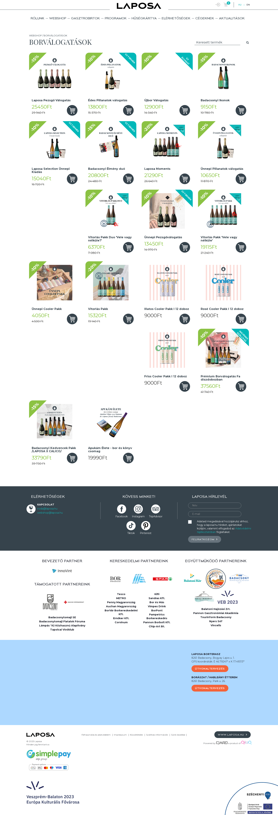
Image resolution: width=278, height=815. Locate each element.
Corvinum (121, 622)
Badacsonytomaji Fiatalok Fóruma (62, 621)
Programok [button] (116, 18)
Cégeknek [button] (204, 18)
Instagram (138, 516)
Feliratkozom (205, 539)
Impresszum (120, 734)
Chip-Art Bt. (157, 626)
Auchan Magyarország (121, 606)
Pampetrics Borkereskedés (156, 616)
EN (248, 5)
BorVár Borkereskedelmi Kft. (121, 612)
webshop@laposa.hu (50, 512)
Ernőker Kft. (121, 618)
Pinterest (145, 533)
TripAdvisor (155, 516)
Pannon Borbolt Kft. (156, 622)
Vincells (216, 625)
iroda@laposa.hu (47, 508)
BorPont (157, 610)
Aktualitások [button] (232, 18)
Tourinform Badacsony (215, 617)
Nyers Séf (215, 621)
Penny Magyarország (121, 602)
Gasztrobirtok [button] (85, 18)
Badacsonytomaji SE (62, 617)
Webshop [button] (57, 18)
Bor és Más (156, 602)
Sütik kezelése (178, 734)
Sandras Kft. (157, 598)
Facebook (121, 516)
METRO (121, 598)
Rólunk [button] (37, 18)
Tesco (121, 594)
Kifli (156, 594)
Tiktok (131, 533)
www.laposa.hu (232, 734)
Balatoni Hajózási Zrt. (215, 609)
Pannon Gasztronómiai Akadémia (215, 613)
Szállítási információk (157, 734)
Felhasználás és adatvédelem (96, 734)
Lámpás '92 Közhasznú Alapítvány (62, 625)
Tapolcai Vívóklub (62, 629)
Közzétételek (136, 734)
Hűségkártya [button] (144, 18)
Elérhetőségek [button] (176, 18)
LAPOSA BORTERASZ (205, 654)
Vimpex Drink (157, 606)
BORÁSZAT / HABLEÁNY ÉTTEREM (214, 677)
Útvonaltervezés (210, 668)
